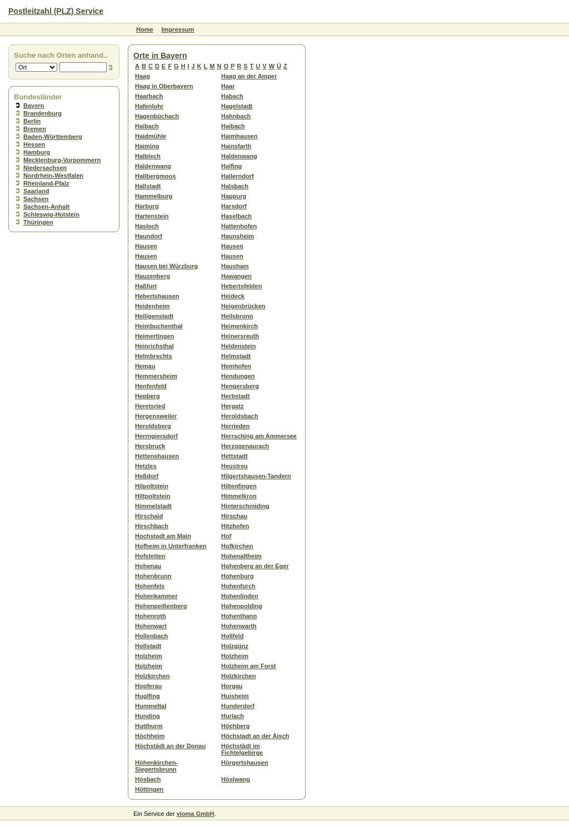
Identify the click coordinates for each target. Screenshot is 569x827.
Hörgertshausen (244, 762)
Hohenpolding (241, 606)
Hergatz (232, 406)
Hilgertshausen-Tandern (256, 476)
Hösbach (148, 779)
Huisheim (235, 696)
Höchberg (235, 726)
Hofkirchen (237, 546)
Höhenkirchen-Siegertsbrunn (156, 766)
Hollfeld (232, 636)
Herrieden (235, 426)
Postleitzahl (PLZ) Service (55, 11)
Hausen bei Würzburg (166, 266)
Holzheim (148, 656)
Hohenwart (151, 626)
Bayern (33, 105)
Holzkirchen (152, 676)
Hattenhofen (239, 226)
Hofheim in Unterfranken (170, 546)
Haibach (147, 126)
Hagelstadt (236, 106)
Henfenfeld (151, 386)
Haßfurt (146, 286)
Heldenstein (238, 346)
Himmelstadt (153, 506)
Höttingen (149, 789)
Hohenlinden (239, 596)
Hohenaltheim (241, 556)
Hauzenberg (152, 276)
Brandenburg (42, 113)
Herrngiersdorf (156, 436)
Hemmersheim (156, 376)
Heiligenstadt (154, 316)
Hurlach (232, 716)
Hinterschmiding (245, 506)
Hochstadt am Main (163, 536)
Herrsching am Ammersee (259, 436)
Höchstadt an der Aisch (255, 736)
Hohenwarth (239, 626)
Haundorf (148, 236)
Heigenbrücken (243, 306)
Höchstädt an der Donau (170, 746)
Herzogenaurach (245, 446)
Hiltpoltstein (153, 496)
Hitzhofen (235, 526)
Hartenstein (152, 216)
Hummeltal (150, 706)
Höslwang (235, 779)
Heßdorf (146, 476)
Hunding (147, 716)
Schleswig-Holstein (51, 214)
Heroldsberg (153, 426)
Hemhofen (236, 366)
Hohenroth (150, 616)
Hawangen (236, 276)
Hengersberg (240, 386)
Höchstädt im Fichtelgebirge (242, 749)
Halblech (148, 156)
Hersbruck (150, 446)
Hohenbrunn (153, 576)
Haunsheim (237, 236)
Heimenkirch (239, 326)
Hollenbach (151, 636)
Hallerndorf (237, 176)
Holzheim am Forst (248, 666)
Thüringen (38, 222)
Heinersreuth (240, 336)
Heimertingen (154, 336)
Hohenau (148, 566)
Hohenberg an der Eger (255, 566)
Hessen (34, 144)
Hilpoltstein (151, 486)
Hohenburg (237, 576)
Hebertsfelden (241, 286)
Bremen (34, 129)
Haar (227, 86)
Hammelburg (153, 196)
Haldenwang (239, 156)
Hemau (145, 366)
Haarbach (149, 96)
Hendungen (238, 376)
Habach (232, 96)
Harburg (147, 206)
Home (144, 29)
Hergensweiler (156, 416)
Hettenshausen (157, 456)
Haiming (147, 146)
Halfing (231, 166)
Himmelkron (239, 496)
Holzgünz (234, 646)
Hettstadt (234, 456)
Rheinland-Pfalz (46, 183)
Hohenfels (149, 586)
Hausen (146, 246)
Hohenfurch (238, 586)
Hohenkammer (156, 596)
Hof (226, 536)
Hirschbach (151, 526)
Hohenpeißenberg (161, 606)
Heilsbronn (237, 316)
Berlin (32, 121)
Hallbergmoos (155, 176)
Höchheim (149, 736)
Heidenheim (152, 306)
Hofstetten (150, 556)
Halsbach (234, 186)
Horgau (232, 686)
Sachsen (35, 199)
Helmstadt (236, 356)
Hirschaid (149, 516)
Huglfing (147, 696)
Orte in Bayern (160, 55)
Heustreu (234, 466)
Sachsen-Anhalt (46, 206)
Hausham (235, 266)
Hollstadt (148, 646)
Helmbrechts (153, 356)
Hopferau (148, 686)
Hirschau (234, 516)
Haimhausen (239, 136)
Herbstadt (235, 396)
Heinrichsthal (154, 346)
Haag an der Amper (249, 76)
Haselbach (236, 216)
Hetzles (146, 466)
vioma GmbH (195, 813)
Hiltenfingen (239, 486)
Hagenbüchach (157, 116)
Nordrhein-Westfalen (53, 175)
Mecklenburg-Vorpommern (62, 160)
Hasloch (147, 226)
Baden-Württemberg (52, 136)
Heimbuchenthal (159, 326)
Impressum (178, 29)
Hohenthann (239, 616)
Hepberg (147, 396)
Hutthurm (149, 726)
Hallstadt (148, 186)
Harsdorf (234, 206)
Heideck (232, 296)
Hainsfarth (236, 146)
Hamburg (36, 152)
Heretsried (150, 406)
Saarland (36, 191)
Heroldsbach (239, 416)
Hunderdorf (237, 706)
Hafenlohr (149, 106)
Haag (142, 76)
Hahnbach (236, 116)
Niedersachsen (45, 167)
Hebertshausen (157, 296)
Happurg (233, 196)
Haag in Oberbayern (164, 86)
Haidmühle (150, 136)
